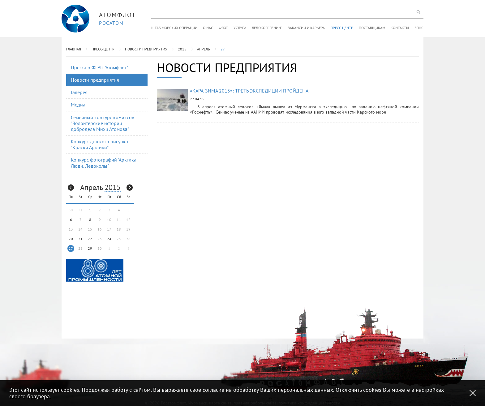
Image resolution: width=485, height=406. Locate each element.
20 (71, 238)
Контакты (400, 27)
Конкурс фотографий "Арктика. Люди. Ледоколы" (104, 163)
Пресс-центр (341, 27)
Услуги (240, 27)
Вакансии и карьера (306, 27)
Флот (223, 27)
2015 (182, 49)
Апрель (203, 49)
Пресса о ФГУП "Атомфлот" (99, 67)
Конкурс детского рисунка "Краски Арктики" (99, 144)
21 (80, 238)
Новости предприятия (146, 49)
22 (90, 238)
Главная (73, 49)
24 (109, 238)
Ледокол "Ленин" (267, 27)
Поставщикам (372, 27)
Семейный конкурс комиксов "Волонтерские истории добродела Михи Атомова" (102, 123)
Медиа (78, 105)
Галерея (79, 92)
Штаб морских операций (174, 27)
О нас (208, 27)
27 (223, 49)
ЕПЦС (418, 27)
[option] (94, 270)
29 (90, 248)
